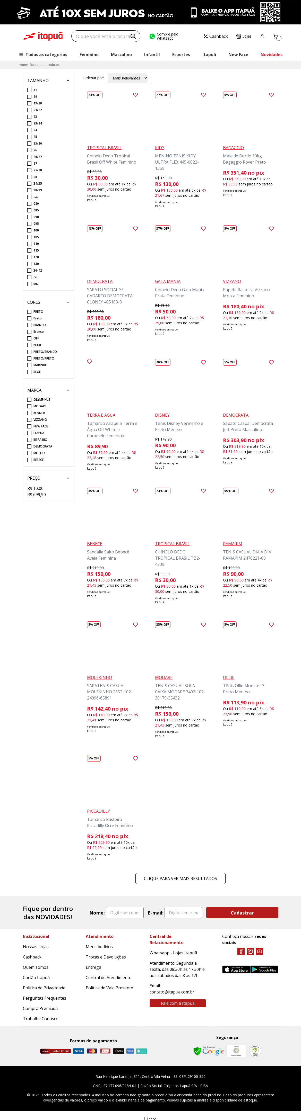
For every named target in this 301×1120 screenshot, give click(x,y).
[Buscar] (133, 36)
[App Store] (236, 969)
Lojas (244, 36)
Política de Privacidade (44, 988)
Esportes (181, 54)
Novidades (271, 54)
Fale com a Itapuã (178, 1003)
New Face (238, 54)
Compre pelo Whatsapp (163, 36)
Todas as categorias (43, 54)
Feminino (89, 54)
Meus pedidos (99, 946)
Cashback (215, 36)
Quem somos (35, 967)
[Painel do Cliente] (262, 36)
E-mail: (156, 913)
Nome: (97, 913)
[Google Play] (264, 969)
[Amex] (130, 1051)
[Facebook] (241, 951)
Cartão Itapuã (36, 977)
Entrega (93, 967)
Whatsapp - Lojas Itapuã (173, 953)
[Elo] (118, 1051)
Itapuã (209, 54)
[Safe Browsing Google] (208, 1051)
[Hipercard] (105, 1051)
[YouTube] (259, 951)
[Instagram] (250, 951)
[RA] (255, 1051)
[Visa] (78, 1051)
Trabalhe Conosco (40, 1019)
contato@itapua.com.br (172, 992)
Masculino (121, 54)
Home (23, 64)
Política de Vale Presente (109, 988)
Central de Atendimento (109, 977)
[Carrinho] (275, 36)
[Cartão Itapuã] (55, 1051)
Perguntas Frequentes (44, 998)
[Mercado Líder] (236, 1051)
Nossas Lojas (36, 946)
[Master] (92, 1051)
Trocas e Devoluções (106, 957)
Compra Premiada (40, 1008)
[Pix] (141, 1051)
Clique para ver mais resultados (180, 878)
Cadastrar (242, 913)
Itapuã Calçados (43, 36)
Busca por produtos (44, 64)
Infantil (152, 54)
